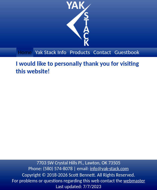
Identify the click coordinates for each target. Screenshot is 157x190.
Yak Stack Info (50, 52)
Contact (102, 52)
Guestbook (126, 52)
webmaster (134, 181)
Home (25, 52)
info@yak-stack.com (109, 169)
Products (80, 52)
